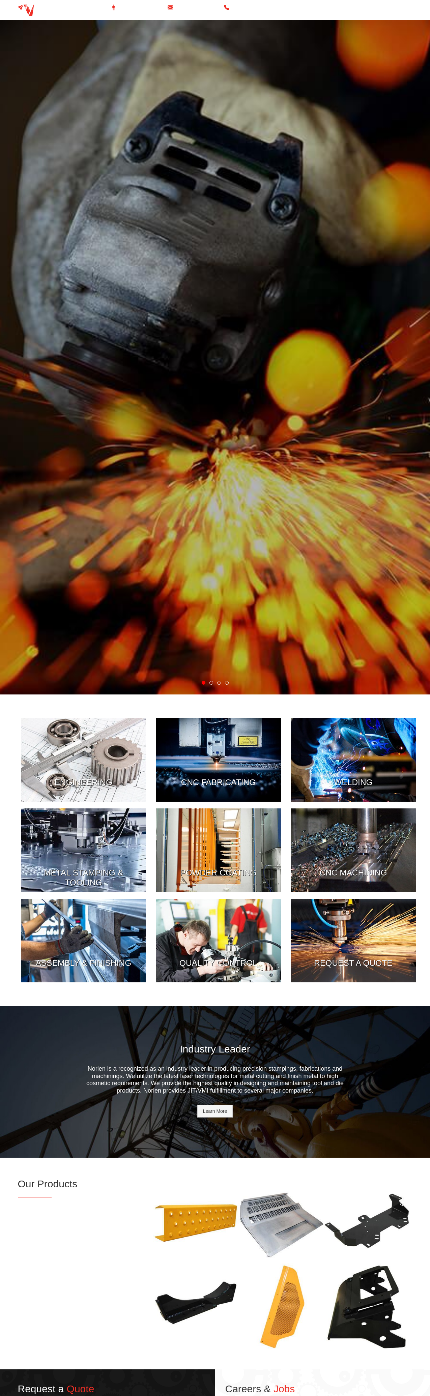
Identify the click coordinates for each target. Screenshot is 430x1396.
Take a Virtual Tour (141, 7)
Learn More (215, 1111)
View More (83, 721)
